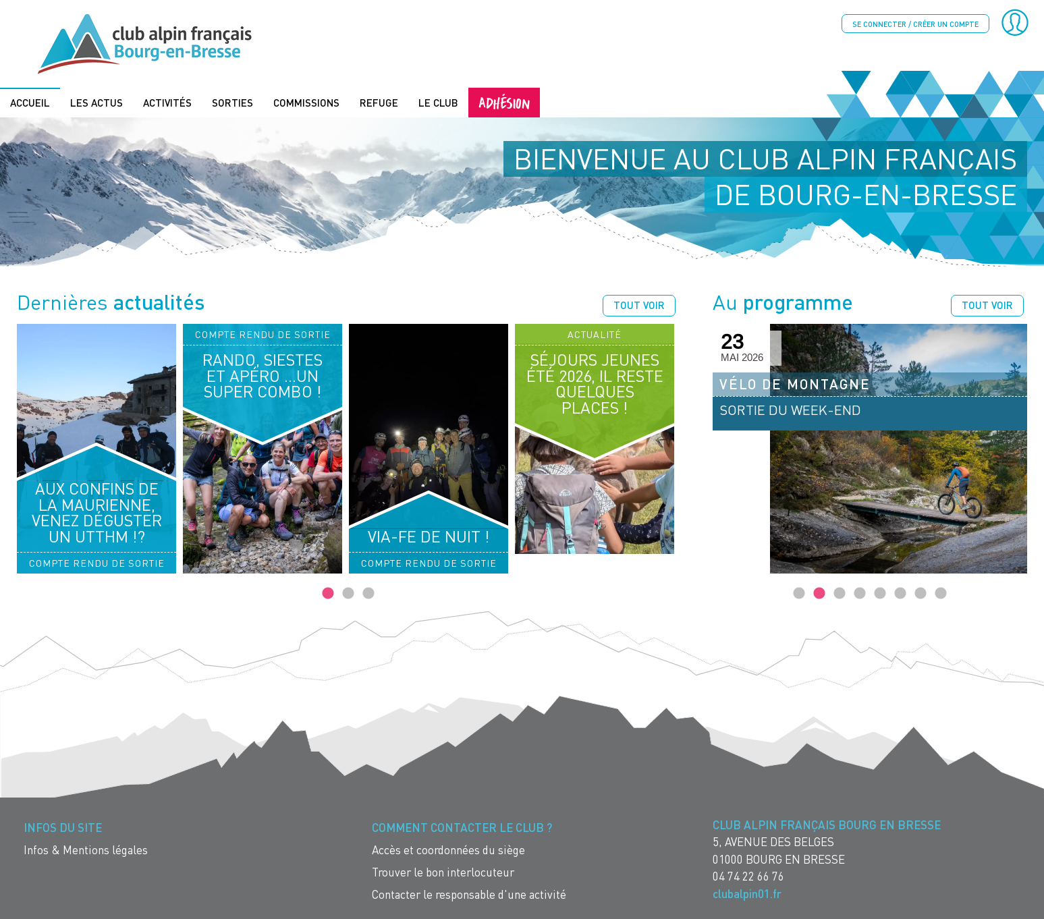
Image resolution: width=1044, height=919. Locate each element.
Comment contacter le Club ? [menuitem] (462, 827)
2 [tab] (348, 594)
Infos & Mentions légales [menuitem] (86, 850)
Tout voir (639, 305)
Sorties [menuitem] (232, 102)
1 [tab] (328, 594)
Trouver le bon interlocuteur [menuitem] (443, 872)
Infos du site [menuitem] (63, 827)
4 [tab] (860, 594)
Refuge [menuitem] (379, 102)
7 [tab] (920, 594)
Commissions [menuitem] (306, 102)
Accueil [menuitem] (30, 102)
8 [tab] (940, 594)
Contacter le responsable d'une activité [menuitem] (469, 894)
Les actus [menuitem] (96, 102)
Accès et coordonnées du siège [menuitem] (448, 850)
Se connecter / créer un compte (915, 24)
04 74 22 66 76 (748, 876)
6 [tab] (900, 594)
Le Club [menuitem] (438, 102)
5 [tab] (880, 594)
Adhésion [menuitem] (504, 102)
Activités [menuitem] (167, 102)
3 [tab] (368, 594)
